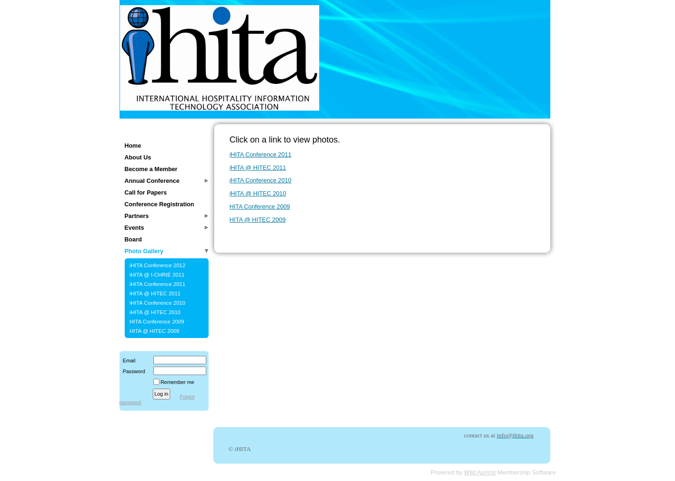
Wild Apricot (480, 472)
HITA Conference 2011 (261, 154)
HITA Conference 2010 (261, 180)
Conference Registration (160, 204)
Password (132, 371)
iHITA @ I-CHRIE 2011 (157, 275)
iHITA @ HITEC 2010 (155, 312)
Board (133, 239)
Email (127, 360)
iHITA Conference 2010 (158, 303)
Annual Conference (152, 180)
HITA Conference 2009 (157, 321)
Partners (137, 215)
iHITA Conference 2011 (158, 284)
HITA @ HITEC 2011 (258, 167)
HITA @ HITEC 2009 (155, 331)
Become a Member (151, 169)
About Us (138, 157)
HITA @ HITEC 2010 (258, 193)
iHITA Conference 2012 (158, 265)
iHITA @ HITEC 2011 (155, 293)
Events (134, 227)
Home (133, 145)
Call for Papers (146, 192)
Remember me (178, 382)
